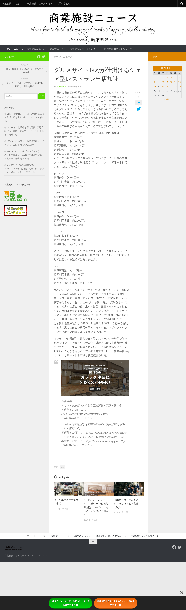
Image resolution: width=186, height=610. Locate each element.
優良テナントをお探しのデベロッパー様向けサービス (70, 603)
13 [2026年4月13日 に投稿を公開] (155, 86)
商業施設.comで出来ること (118, 48)
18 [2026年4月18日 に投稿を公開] (175, 86)
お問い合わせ (64, 3)
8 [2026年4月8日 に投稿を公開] (163, 82)
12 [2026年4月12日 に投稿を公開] (179, 82)
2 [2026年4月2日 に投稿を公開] (167, 77)
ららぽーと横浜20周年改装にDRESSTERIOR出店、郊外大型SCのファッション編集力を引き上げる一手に (24, 169)
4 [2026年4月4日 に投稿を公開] (175, 77)
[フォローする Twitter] (43, 56)
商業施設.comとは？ (12, 3)
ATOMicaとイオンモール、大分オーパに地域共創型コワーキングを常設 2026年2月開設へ (96, 507)
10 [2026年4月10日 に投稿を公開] (171, 82)
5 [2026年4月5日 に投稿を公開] (179, 77)
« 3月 (166, 99)
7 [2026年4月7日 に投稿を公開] (158, 82)
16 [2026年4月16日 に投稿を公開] (167, 86)
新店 (62, 467)
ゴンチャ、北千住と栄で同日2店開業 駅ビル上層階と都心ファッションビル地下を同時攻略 (24, 131)
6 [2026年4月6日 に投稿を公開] (154, 82)
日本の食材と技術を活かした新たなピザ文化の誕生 (126, 504)
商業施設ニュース (36, 48)
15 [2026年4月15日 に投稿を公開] (163, 86)
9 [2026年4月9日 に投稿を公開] (167, 82)
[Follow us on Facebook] (38, 56)
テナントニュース (13, 48)
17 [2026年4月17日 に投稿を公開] (171, 86)
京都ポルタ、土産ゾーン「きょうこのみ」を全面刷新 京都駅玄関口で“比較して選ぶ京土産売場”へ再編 (24, 155)
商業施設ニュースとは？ (39, 3)
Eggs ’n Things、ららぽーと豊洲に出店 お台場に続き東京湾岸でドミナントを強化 (25, 117)
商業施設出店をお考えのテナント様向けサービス (115, 603)
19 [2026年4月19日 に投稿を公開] (179, 86)
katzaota (61, 86)
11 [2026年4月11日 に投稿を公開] (175, 82)
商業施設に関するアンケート (85, 48)
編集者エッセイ (58, 48)
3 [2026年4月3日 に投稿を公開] (171, 77)
